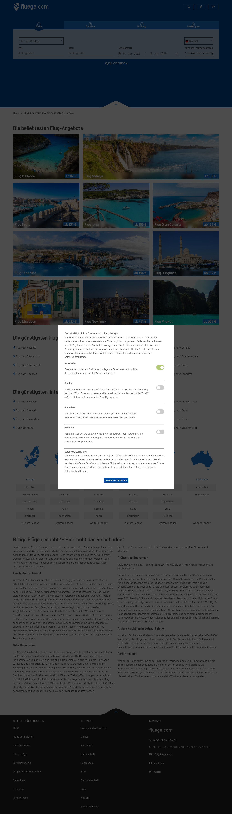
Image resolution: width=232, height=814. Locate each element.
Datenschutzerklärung (75, 356)
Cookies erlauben (116, 480)
